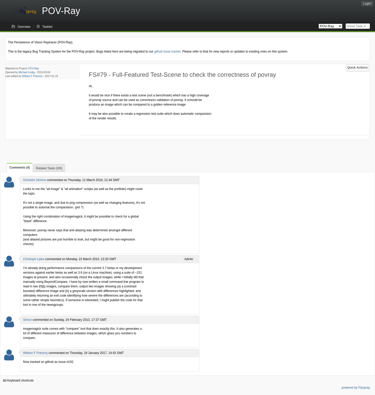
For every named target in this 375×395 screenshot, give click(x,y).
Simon (27, 320)
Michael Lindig (27, 72)
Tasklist (47, 27)
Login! (367, 3)
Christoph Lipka (33, 259)
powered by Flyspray (356, 387)
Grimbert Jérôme (34, 180)
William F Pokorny (32, 76)
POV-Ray (33, 68)
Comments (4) (19, 167)
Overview (24, 27)
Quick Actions (357, 67)
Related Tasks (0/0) (49, 168)
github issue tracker (167, 51)
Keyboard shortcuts (18, 380)
